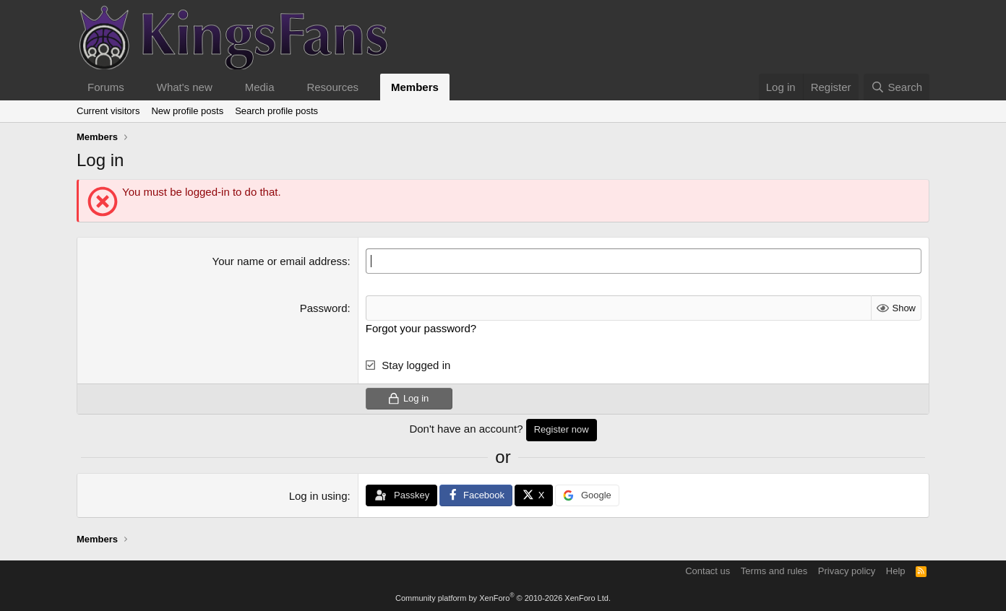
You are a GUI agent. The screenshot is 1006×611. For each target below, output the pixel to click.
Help (896, 571)
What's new (184, 87)
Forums (105, 87)
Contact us (707, 571)
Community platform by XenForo (503, 598)
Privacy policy (846, 571)
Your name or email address (280, 261)
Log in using (318, 496)
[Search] (896, 87)
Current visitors (108, 110)
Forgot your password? (421, 328)
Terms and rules (774, 571)
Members (415, 87)
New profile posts (187, 110)
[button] (136, 87)
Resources (332, 87)
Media (260, 87)
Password (324, 308)
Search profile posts (276, 110)
